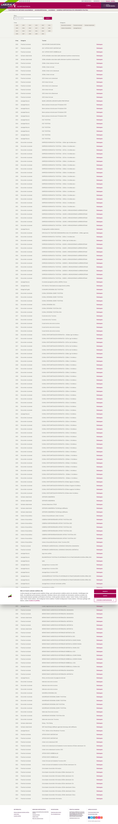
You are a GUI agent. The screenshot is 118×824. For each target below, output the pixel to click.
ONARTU (105, 811)
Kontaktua (96, 1)
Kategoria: (62, 22)
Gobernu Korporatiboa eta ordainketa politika (72, 10)
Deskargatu (100, 44)
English (108, 1)
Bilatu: (15, 15)
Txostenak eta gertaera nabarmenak (20, 10)
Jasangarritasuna (41, 10)
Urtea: (15, 22)
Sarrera (111, 5)
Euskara (103, 1)
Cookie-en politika (34, 820)
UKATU (105, 815)
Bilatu (48, 18)
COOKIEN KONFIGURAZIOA (105, 819)
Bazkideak (51, 10)
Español (113, 1)
